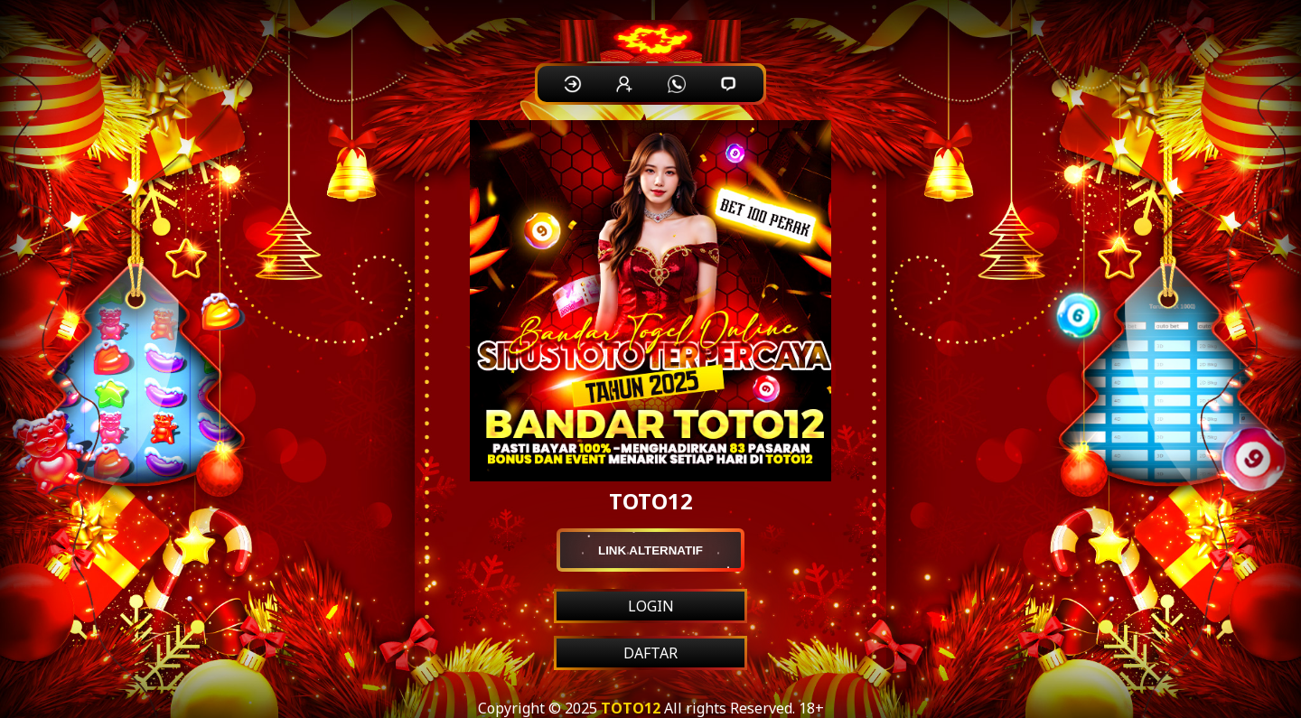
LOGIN (651, 606)
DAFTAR (650, 653)
